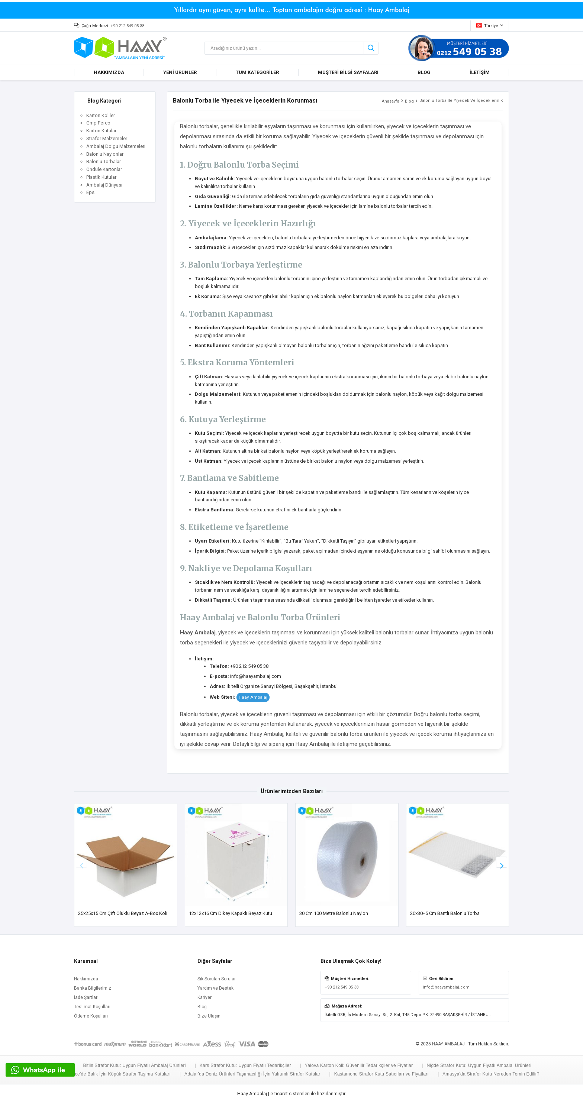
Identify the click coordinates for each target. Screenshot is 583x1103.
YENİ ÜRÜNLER (180, 72)
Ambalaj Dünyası (104, 185)
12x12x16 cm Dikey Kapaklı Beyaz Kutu (230, 913)
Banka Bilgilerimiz (92, 988)
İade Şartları (86, 997)
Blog (409, 101)
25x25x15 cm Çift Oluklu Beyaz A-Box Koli (122, 913)
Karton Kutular (101, 130)
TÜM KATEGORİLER (257, 72)
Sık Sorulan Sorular (216, 978)
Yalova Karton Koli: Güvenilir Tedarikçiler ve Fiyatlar (359, 1065)
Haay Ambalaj (253, 697)
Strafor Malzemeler (106, 138)
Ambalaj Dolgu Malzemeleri (115, 146)
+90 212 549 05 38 (127, 25)
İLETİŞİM (480, 72)
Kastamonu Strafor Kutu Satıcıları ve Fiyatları (381, 1074)
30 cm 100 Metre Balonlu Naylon (333, 913)
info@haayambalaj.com (446, 987)
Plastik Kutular (101, 177)
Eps (90, 192)
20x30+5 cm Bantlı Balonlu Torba (445, 913)
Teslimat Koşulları (92, 1006)
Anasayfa (390, 101)
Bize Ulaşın (208, 1016)
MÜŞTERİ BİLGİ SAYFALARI (348, 72)
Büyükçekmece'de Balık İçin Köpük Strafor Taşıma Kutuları (109, 1074)
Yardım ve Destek (215, 988)
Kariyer (204, 997)
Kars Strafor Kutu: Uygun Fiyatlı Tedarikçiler (245, 1065)
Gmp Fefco (98, 123)
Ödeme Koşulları (91, 1016)
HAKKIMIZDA (109, 72)
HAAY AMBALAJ (448, 1044)
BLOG (424, 72)
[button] (501, 862)
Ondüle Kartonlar (104, 169)
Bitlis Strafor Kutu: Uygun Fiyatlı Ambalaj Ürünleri (134, 1065)
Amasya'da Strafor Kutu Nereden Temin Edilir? (490, 1074)
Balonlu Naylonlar (104, 154)
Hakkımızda (86, 978)
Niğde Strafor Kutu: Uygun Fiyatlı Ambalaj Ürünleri (478, 1065)
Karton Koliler (100, 115)
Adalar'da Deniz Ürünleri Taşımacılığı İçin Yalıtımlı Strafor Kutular (252, 1074)
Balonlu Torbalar (103, 161)
